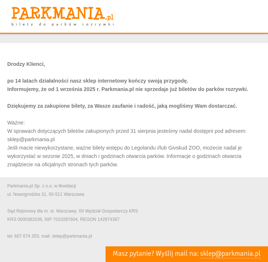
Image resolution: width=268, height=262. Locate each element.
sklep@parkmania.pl (230, 253)
